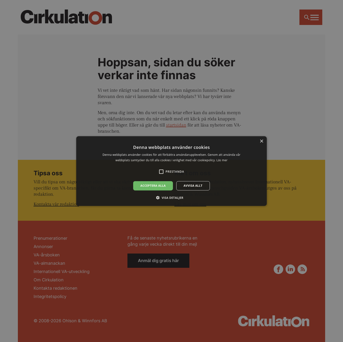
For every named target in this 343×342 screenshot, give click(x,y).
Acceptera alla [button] (153, 186)
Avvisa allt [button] (193, 186)
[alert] (171, 171)
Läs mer (222, 160)
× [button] (261, 141)
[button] (171, 197)
